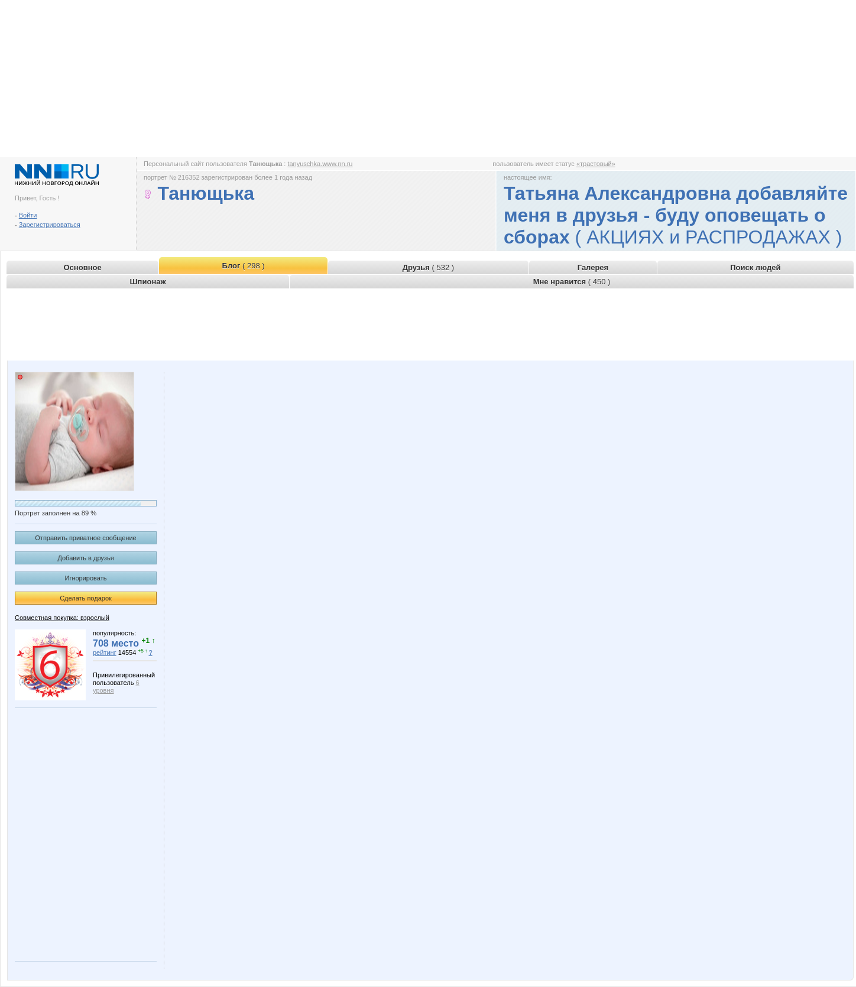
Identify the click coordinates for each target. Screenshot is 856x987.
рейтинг (104, 652)
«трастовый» (595, 163)
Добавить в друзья (85, 557)
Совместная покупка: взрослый (62, 617)
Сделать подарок (86, 598)
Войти (28, 215)
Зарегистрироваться (49, 224)
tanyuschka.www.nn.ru (319, 163)
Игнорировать (86, 578)
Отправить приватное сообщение (85, 537)
